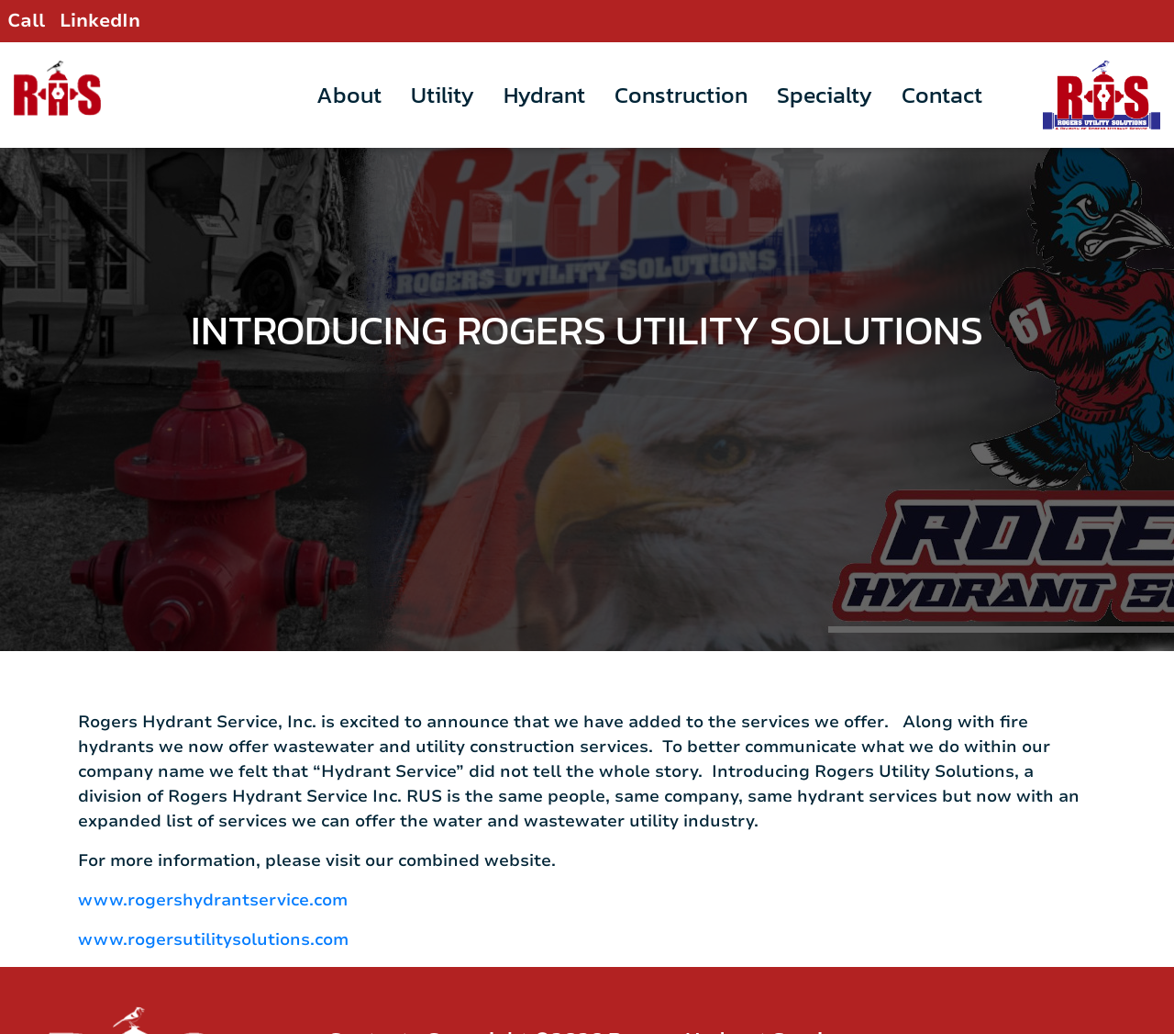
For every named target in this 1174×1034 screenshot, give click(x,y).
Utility (442, 94)
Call (26, 20)
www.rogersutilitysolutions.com (213, 906)
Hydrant (544, 94)
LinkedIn (100, 20)
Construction (681, 94)
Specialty (824, 94)
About (349, 94)
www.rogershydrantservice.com (213, 867)
